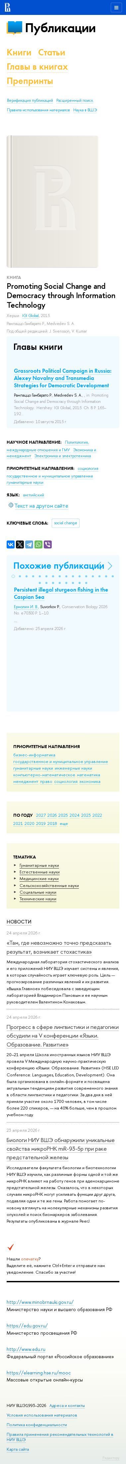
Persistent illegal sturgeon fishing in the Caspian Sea (61, 593)
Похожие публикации (58, 565)
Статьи (51, 52)
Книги (19, 52)
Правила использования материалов (38, 110)
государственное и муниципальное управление (60, 761)
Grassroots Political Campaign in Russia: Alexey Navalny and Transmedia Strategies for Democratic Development (62, 378)
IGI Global (30, 315)
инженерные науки (73, 768)
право (46, 781)
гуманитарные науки (33, 768)
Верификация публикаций (30, 100)
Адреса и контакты (67, 1405)
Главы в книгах (37, 66)
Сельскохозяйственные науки (49, 885)
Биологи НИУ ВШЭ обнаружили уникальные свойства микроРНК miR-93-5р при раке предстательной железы (61, 1148)
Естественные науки (40, 872)
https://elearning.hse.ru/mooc (39, 1372)
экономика (89, 781)
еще (64, 823)
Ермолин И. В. (26, 606)
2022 (97, 815)
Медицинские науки (39, 878)
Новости (19, 921)
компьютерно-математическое (44, 775)
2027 (41, 815)
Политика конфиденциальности (37, 1425)
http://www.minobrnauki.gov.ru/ (40, 1302)
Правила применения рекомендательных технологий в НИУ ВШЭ (60, 1437)
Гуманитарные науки (39, 865)
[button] (13, 576)
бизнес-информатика (34, 755)
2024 (75, 815)
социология (66, 781)
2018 (52, 823)
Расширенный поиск (74, 100)
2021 (18, 823)
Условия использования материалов (42, 1415)
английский (33, 495)
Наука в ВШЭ (85, 110)
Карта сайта (18, 1449)
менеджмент (25, 781)
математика (88, 775)
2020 (29, 823)
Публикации (60, 27)
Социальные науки (38, 892)
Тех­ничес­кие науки (38, 899)
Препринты (30, 81)
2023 (86, 815)
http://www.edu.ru (26, 1349)
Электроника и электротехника (62, 456)
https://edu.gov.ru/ (27, 1325)
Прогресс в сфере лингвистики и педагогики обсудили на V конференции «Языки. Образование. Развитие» (63, 1035)
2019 (41, 823)
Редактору (110, 1457)
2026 (52, 815)
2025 (63, 815)
